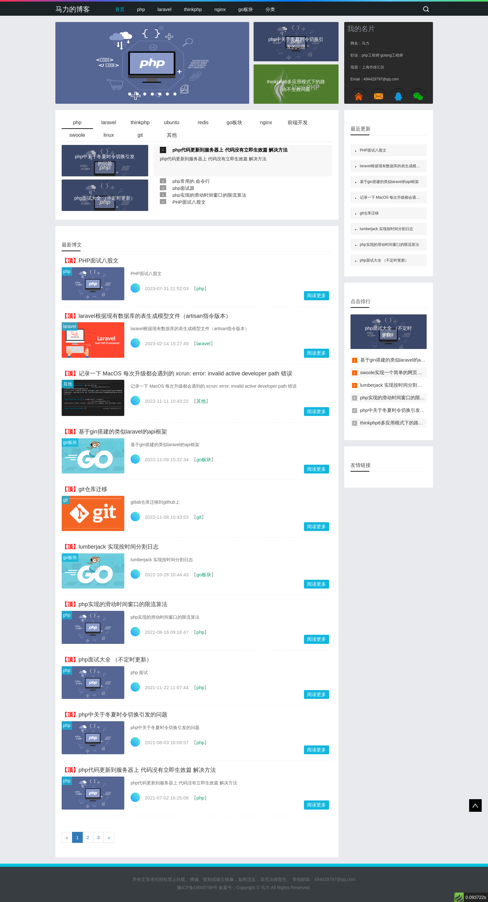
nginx (220, 9)
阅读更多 (316, 295)
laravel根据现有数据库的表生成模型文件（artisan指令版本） (155, 316)
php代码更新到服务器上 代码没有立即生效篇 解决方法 (230, 149)
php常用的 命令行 (191, 181)
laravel (164, 9)
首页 (120, 9)
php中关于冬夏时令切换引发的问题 (123, 714)
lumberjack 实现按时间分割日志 (119, 547)
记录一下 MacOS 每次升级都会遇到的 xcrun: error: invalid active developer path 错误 (185, 373)
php (141, 9)
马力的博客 (72, 9)
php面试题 (183, 188)
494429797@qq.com (334, 879)
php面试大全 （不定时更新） (115, 659)
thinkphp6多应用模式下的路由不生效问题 (403, 422)
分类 (270, 9)
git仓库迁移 (93, 489)
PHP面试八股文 (189, 202)
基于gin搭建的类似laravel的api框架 (123, 432)
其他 (67, 383)
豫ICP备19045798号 (197, 887)
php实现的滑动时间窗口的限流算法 (209, 195)
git (65, 499)
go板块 (245, 9)
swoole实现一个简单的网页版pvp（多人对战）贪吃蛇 (416, 372)
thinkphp (193, 9)
